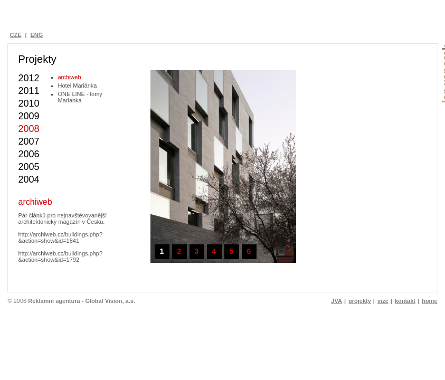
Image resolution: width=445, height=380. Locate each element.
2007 (29, 141)
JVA (336, 301)
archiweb (69, 77)
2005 (29, 167)
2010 (29, 103)
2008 (29, 129)
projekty (359, 301)
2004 (29, 179)
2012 (29, 78)
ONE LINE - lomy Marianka (80, 97)
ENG (36, 35)
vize (383, 301)
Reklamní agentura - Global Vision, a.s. (81, 301)
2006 (29, 154)
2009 (29, 116)
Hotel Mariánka (77, 85)
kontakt (405, 301)
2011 (29, 91)
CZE (16, 35)
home (429, 301)
